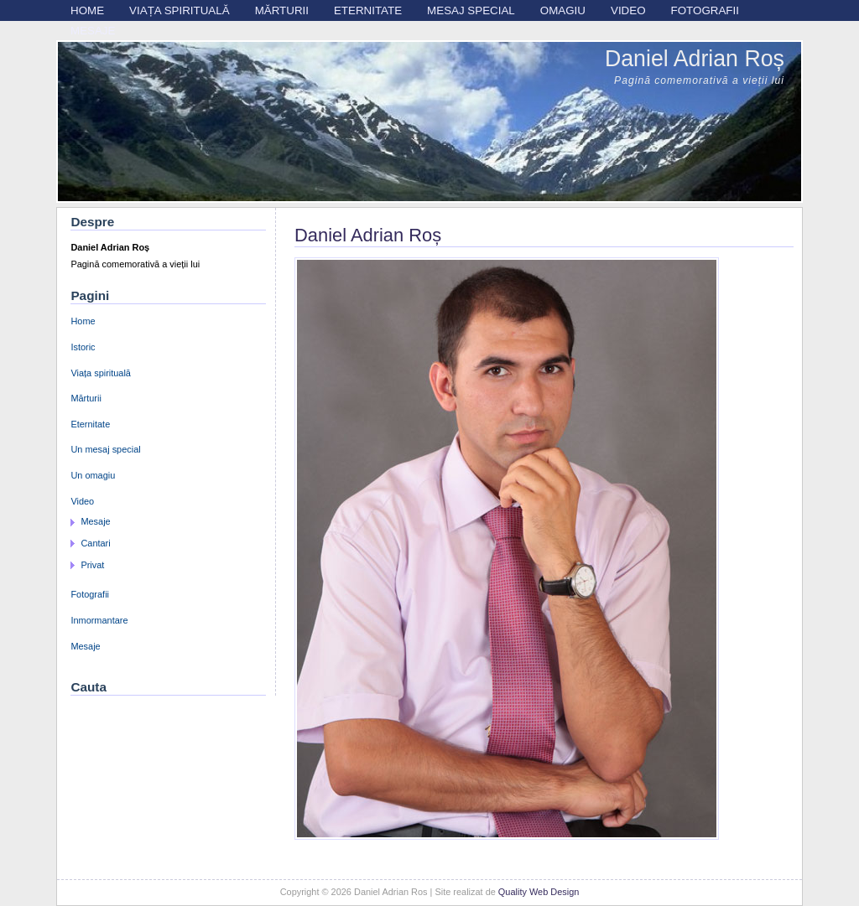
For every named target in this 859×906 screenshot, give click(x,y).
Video (628, 10)
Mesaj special (471, 10)
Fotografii (705, 10)
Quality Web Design (538, 892)
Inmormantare (99, 620)
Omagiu (563, 10)
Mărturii (282, 10)
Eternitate (368, 10)
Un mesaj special (105, 449)
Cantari (95, 543)
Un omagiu (92, 475)
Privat (92, 565)
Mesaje (92, 30)
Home (87, 10)
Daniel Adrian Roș (694, 58)
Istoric (82, 347)
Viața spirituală (179, 10)
